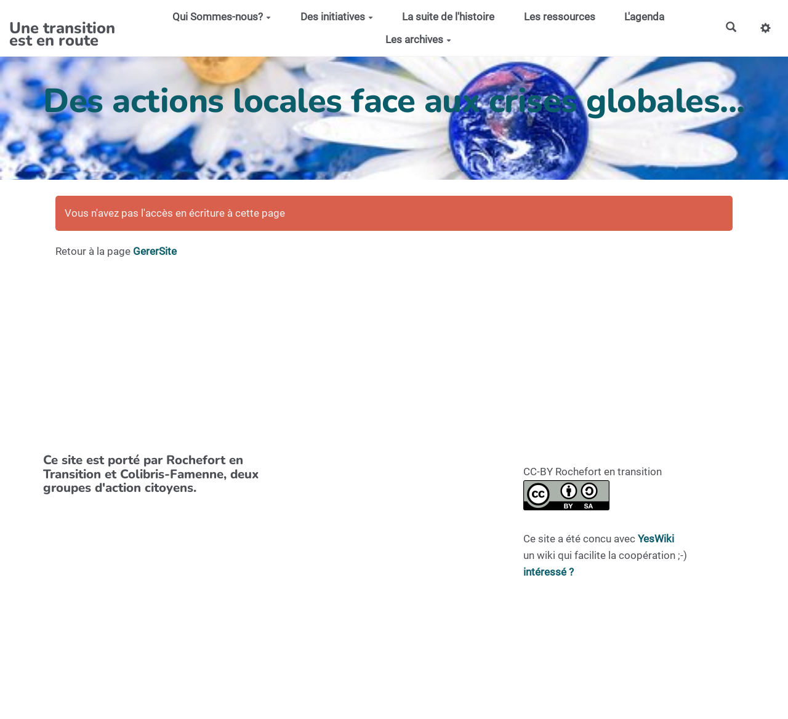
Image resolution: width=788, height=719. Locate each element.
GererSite (155, 251)
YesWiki (656, 538)
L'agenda (644, 16)
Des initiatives (336, 16)
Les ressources (559, 16)
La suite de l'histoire (448, 16)
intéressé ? (548, 572)
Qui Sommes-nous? (221, 16)
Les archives (418, 39)
